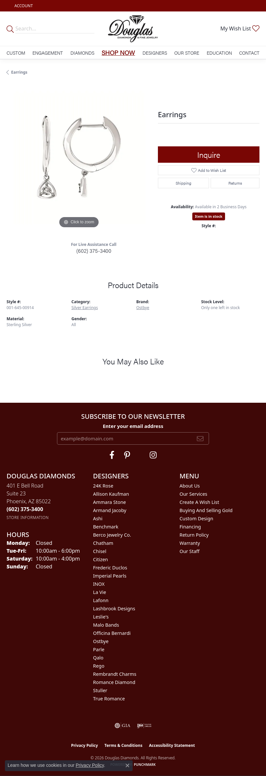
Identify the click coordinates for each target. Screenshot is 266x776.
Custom (16, 52)
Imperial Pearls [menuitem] (109, 576)
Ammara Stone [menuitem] (109, 502)
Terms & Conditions (123, 745)
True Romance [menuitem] (109, 698)
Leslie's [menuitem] (101, 617)
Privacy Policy (84, 745)
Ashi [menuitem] (98, 518)
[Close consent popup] (127, 765)
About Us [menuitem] (190, 486)
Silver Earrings (84, 307)
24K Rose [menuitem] (103, 486)
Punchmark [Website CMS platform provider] (145, 764)
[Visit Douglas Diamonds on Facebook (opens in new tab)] (112, 455)
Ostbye (142, 307)
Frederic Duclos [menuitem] (110, 567)
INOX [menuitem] (98, 584)
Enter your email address (133, 426)
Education (219, 52)
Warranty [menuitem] (190, 543)
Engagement (47, 52)
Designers (154, 52)
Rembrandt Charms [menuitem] (114, 674)
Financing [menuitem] (190, 527)
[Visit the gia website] (122, 725)
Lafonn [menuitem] (100, 600)
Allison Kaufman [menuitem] (111, 494)
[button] (23, 5)
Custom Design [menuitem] (196, 518)
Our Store (186, 52)
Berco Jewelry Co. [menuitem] (112, 535)
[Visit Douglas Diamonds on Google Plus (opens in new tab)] (153, 455)
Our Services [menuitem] (193, 494)
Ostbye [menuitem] (100, 641)
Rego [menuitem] (98, 666)
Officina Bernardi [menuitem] (112, 633)
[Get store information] (28, 517)
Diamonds (82, 52)
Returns (235, 183)
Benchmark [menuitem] (105, 527)
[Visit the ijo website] (144, 725)
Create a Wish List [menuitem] (199, 502)
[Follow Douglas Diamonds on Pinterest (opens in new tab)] (127, 455)
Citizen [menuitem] (100, 559)
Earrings (19, 72)
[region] (79, 157)
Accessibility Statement (172, 745)
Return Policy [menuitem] (194, 535)
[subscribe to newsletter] (200, 438)
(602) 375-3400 (93, 250)
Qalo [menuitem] (98, 658)
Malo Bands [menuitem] (106, 625)
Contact (249, 52)
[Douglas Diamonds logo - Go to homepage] (133, 28)
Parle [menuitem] (98, 649)
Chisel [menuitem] (99, 551)
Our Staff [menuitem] (190, 551)
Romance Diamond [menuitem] (114, 682)
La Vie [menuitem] (99, 592)
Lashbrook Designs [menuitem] (114, 608)
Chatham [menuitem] (103, 543)
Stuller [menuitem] (100, 690)
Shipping (183, 183)
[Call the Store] (25, 509)
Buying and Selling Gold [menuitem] (206, 510)
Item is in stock (208, 216)
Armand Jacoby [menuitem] (109, 510)
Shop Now (118, 52)
